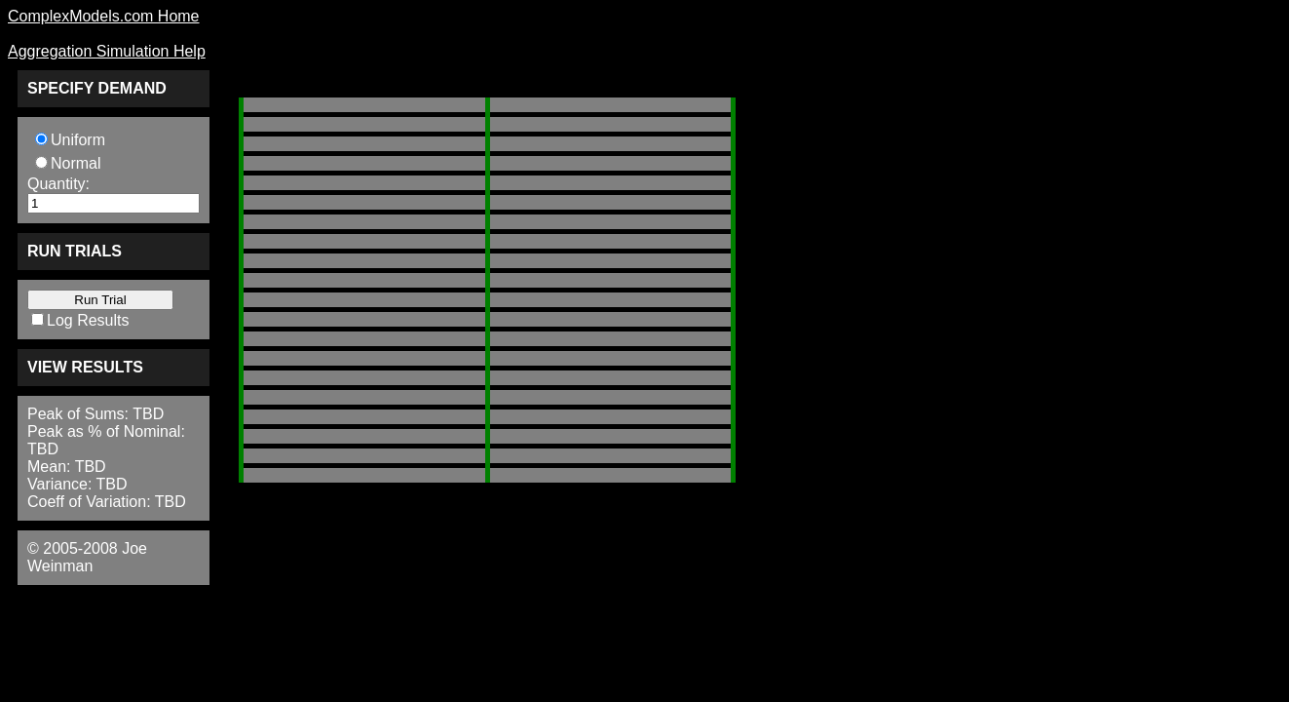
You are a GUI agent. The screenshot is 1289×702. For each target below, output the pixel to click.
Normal (76, 163)
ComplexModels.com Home (104, 16)
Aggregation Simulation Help (107, 51)
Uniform (78, 140)
